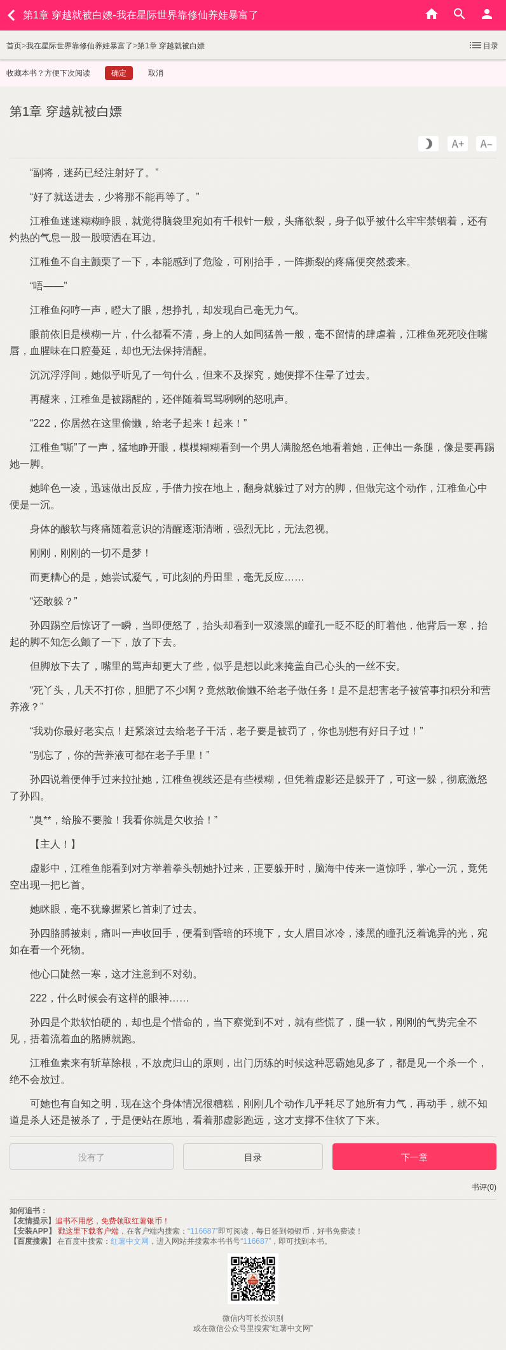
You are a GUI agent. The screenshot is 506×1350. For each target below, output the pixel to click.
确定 (118, 73)
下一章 (414, 1157)
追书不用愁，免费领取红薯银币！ (112, 1220)
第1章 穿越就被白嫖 (171, 45)
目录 (483, 45)
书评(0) (484, 1187)
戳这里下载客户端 (88, 1231)
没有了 (91, 1157)
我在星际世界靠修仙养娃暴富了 (79, 45)
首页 (14, 45)
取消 (155, 73)
